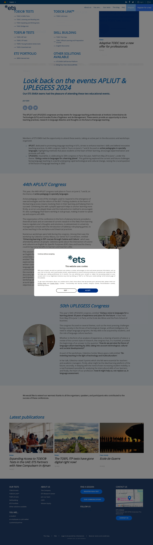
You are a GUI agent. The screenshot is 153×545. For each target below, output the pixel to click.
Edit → (66, 290)
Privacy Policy (42, 283)
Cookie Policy (54, 283)
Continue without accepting (46, 254)
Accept (87, 290)
